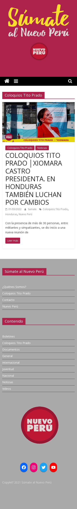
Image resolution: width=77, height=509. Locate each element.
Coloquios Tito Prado (19, 148)
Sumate (32, 209)
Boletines (8, 336)
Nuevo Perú (25, 214)
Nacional (8, 376)
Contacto (8, 300)
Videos (6, 389)
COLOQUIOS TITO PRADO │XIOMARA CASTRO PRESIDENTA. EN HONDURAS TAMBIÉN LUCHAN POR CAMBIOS (33, 179)
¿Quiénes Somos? (14, 287)
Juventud (8, 369)
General (7, 356)
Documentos (11, 349)
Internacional (11, 362)
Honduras (11, 214)
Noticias (42, 148)
